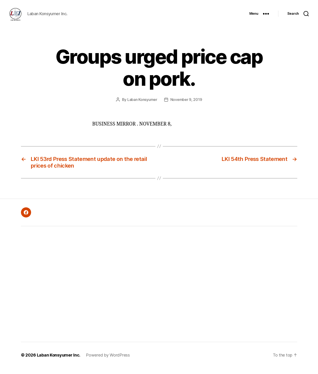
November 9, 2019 (186, 105)
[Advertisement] (93, 290)
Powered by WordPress (108, 361)
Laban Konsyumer (142, 105)
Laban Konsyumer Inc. (59, 361)
